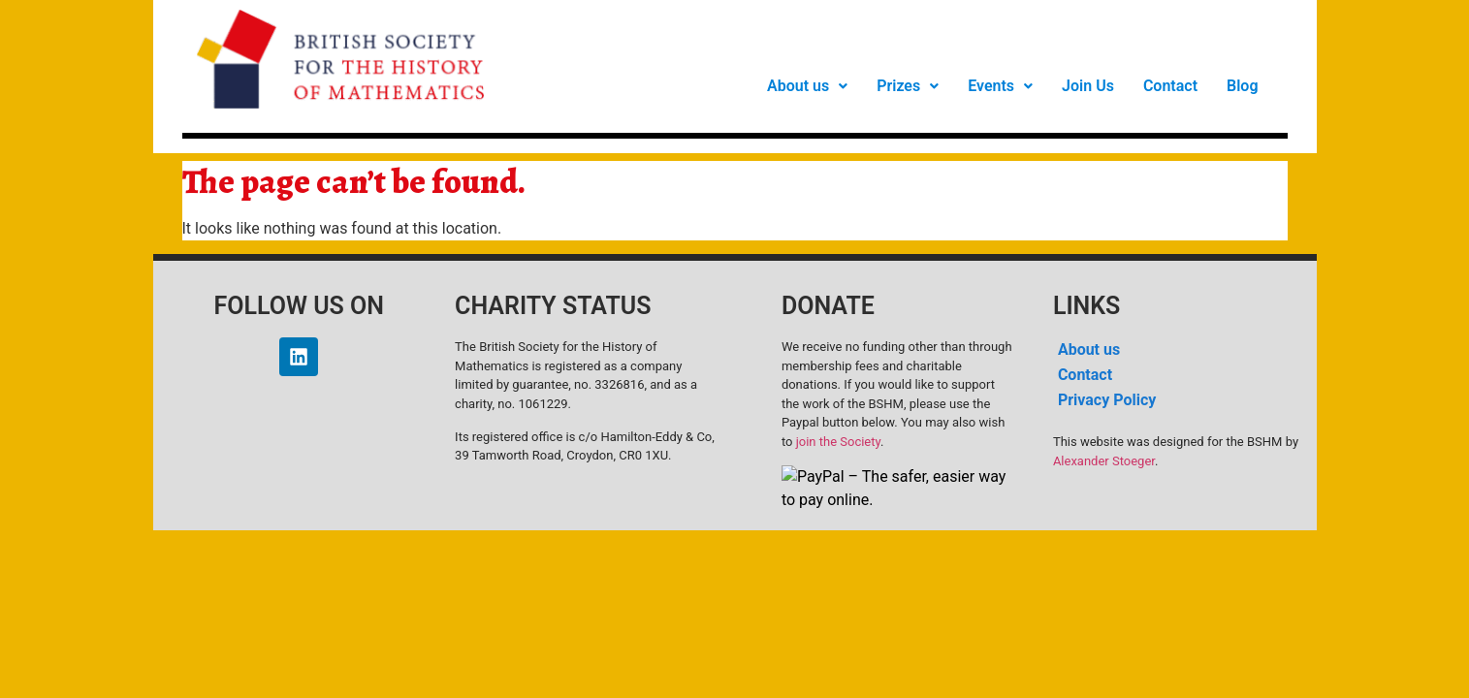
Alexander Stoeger (1104, 461)
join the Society (838, 441)
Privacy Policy (1107, 400)
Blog (1242, 86)
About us (807, 86)
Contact (1170, 86)
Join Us (1088, 86)
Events (1000, 86)
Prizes (908, 86)
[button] (807, 86)
